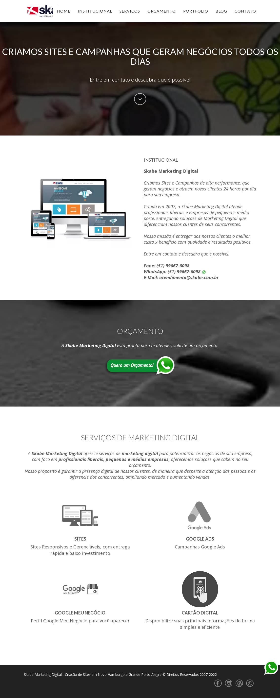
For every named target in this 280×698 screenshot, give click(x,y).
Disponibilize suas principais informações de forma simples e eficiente (200, 624)
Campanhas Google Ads (200, 547)
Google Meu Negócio (80, 612)
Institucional (95, 11)
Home (63, 11)
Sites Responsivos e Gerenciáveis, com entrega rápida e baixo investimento (80, 550)
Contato (245, 11)
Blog (221, 11)
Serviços (130, 11)
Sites (80, 539)
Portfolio (195, 11)
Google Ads (200, 539)
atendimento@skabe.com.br (189, 277)
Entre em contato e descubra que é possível (140, 79)
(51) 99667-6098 (173, 266)
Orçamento (161, 11)
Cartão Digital (200, 612)
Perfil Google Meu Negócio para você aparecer (80, 621)
